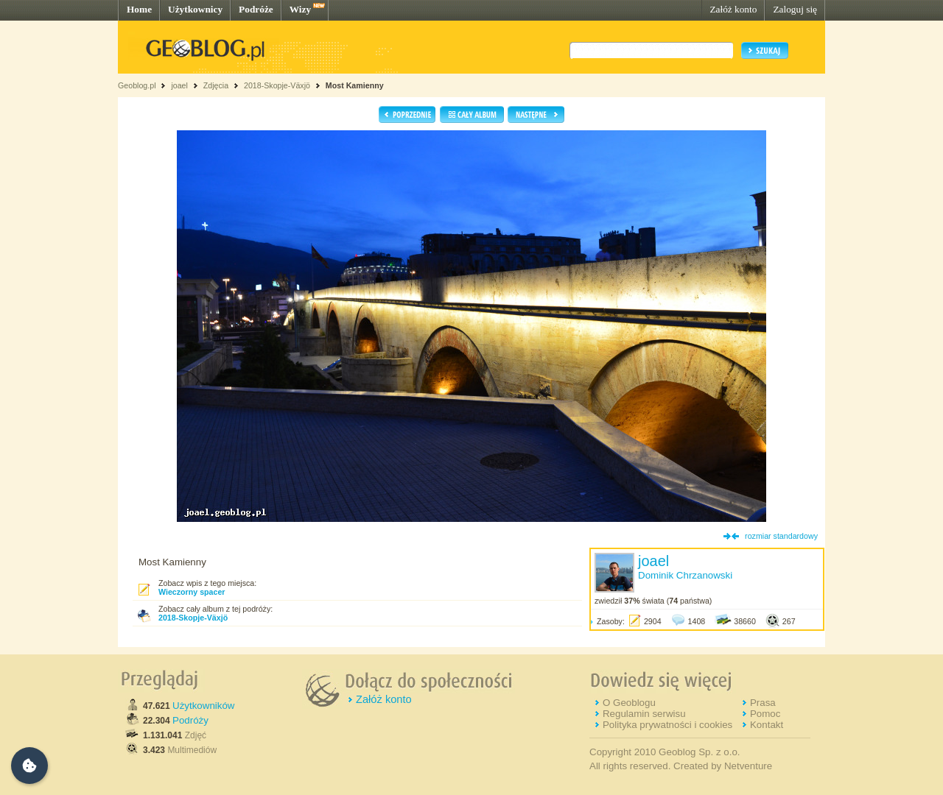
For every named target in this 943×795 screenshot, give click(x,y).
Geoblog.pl (137, 85)
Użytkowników (203, 705)
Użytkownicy (195, 9)
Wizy (300, 9)
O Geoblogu (629, 702)
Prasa (763, 702)
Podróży (190, 720)
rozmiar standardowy (781, 535)
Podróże (256, 9)
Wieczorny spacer (191, 591)
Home (139, 9)
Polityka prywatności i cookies (667, 724)
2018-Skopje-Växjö (277, 85)
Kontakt (766, 724)
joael (179, 85)
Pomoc (765, 713)
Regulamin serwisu (644, 713)
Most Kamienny (355, 85)
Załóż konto (733, 9)
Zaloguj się (795, 9)
